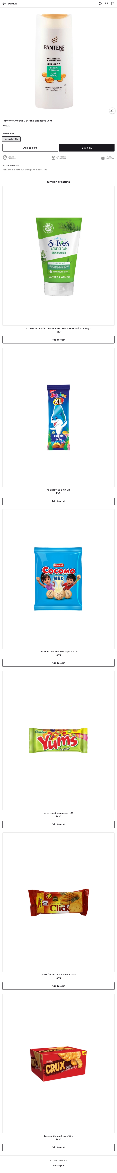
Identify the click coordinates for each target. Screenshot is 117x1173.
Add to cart (30, 147)
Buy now (87, 147)
